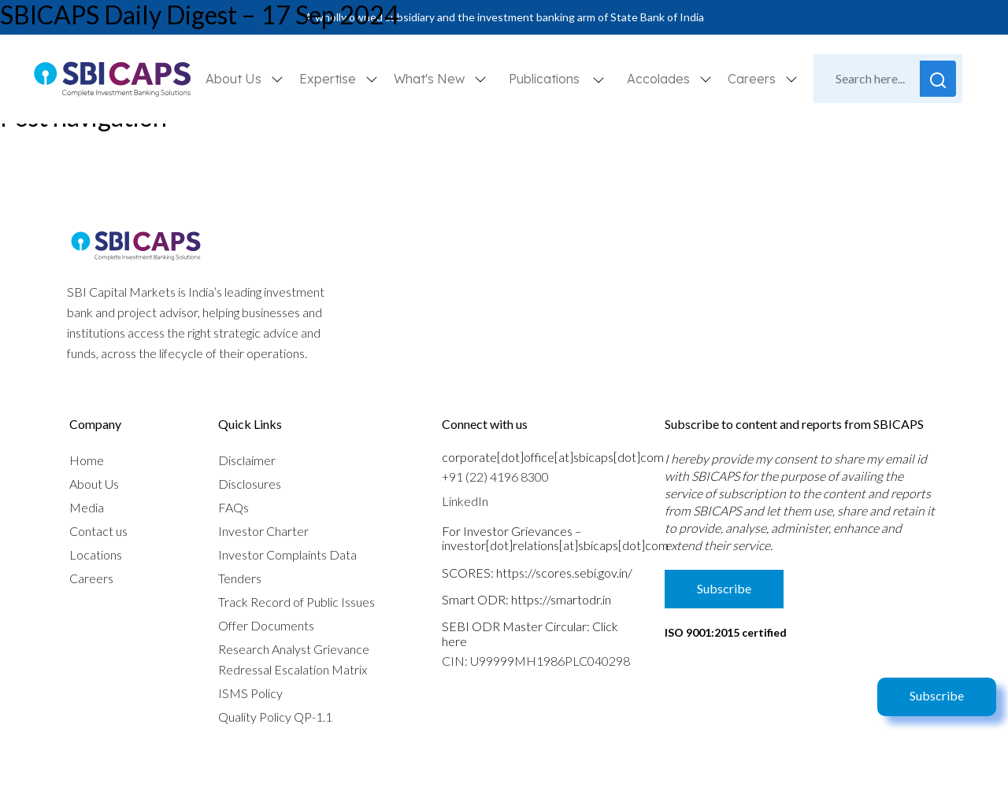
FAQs (233, 507)
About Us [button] (235, 79)
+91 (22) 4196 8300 (495, 476)
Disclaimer (247, 460)
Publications (544, 79)
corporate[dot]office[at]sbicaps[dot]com (553, 456)
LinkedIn (465, 500)
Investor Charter (263, 530)
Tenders (239, 578)
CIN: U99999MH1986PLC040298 (536, 660)
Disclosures (249, 483)
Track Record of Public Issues (296, 601)
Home (86, 460)
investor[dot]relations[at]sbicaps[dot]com (555, 545)
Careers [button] (753, 79)
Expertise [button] (329, 79)
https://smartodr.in (561, 599)
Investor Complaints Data (287, 554)
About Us (94, 483)
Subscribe (937, 695)
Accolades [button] (660, 79)
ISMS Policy (250, 692)
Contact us (98, 530)
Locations (95, 554)
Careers (91, 578)
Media (86, 507)
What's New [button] (431, 79)
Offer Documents (266, 625)
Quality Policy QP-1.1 (275, 716)
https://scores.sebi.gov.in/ (564, 572)
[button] (598, 79)
